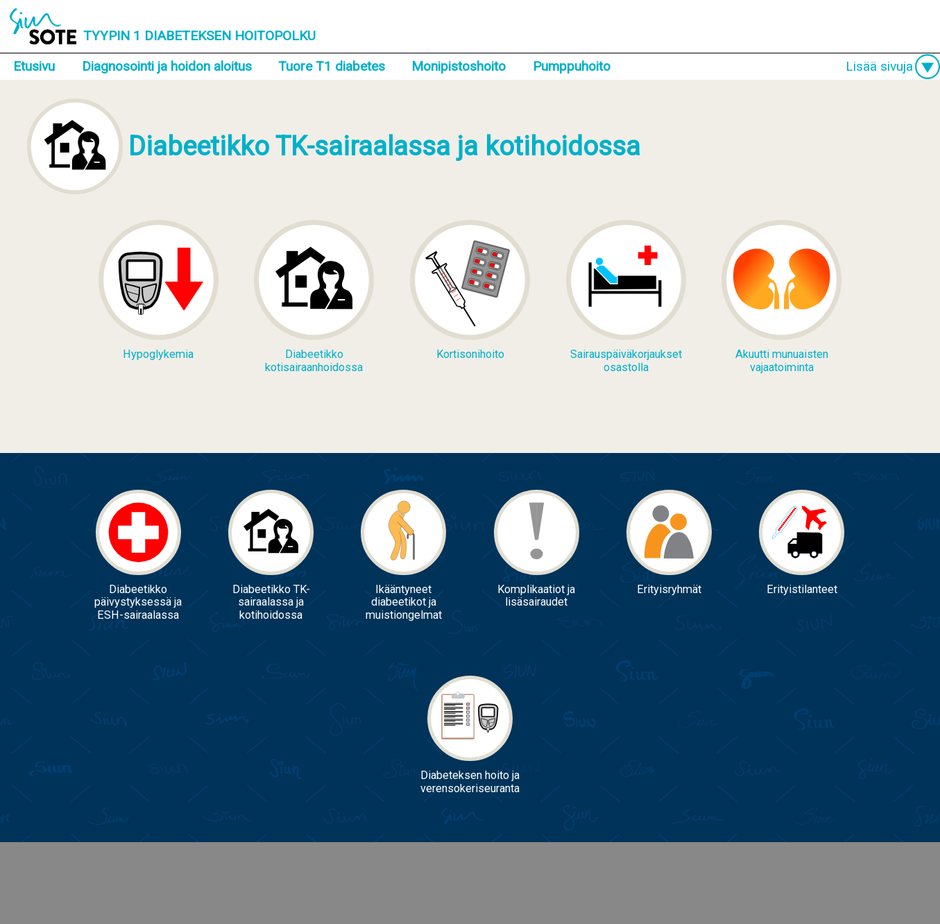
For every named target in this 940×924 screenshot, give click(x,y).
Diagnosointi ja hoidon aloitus (167, 66)
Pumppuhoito (571, 66)
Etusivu (34, 66)
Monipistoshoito (458, 66)
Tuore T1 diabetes (331, 66)
